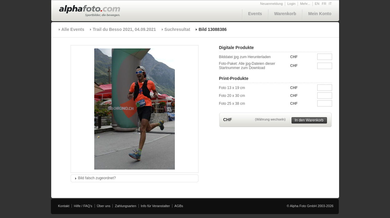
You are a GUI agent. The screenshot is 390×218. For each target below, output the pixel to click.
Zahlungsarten (125, 206)
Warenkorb (285, 13)
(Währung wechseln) (270, 119)
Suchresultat (177, 29)
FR (324, 3)
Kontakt (63, 206)
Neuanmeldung (271, 3)
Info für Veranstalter (155, 206)
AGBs (179, 206)
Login (291, 3)
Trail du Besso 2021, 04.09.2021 (124, 29)
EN (317, 3)
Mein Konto (319, 13)
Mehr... (305, 3)
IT (330, 3)
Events (255, 13)
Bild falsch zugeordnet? (97, 178)
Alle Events (73, 29)
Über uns (104, 206)
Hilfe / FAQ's (83, 206)
